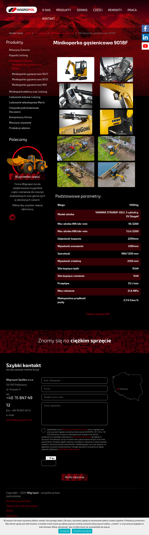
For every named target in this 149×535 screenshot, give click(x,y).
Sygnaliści (12, 515)
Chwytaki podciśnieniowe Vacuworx (24, 109)
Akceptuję (64, 531)
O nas (46, 10)
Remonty (115, 10)
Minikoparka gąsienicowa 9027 (30, 74)
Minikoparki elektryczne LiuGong (28, 91)
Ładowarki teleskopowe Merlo (27, 102)
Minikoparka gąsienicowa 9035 (30, 79)
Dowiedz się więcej (82, 531)
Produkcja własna (19, 128)
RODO (9, 510)
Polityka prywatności (18, 501)
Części (97, 10)
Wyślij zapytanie (74, 477)
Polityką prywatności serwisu (74, 429)
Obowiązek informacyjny (69, 449)
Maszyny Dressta (19, 50)
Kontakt (48, 19)
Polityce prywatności (82, 437)
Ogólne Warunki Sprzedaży (22, 506)
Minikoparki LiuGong (20, 60)
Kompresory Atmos (20, 117)
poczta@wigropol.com (19, 420)
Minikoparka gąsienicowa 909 (29, 84)
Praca (132, 10)
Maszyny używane (20, 122)
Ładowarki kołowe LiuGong (24, 97)
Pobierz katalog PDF (98, 314)
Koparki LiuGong (18, 55)
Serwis (82, 10)
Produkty (63, 10)
